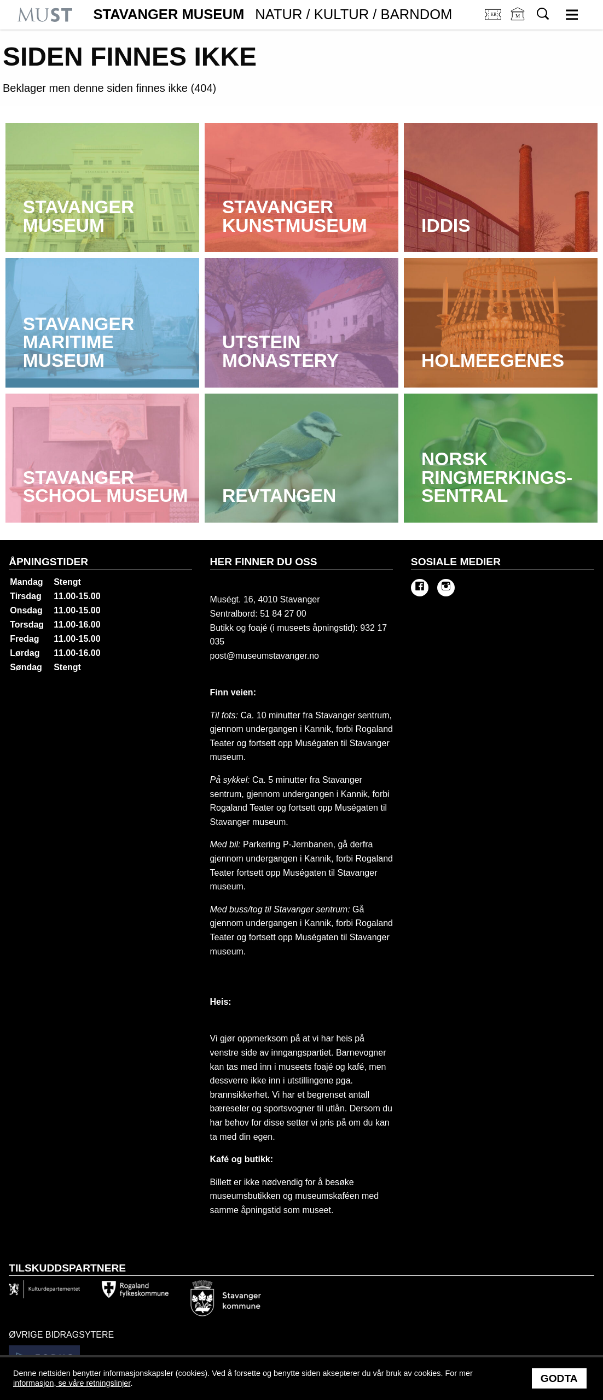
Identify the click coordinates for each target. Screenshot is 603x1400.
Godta (559, 1378)
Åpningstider (48, 561)
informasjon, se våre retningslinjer (71, 1383)
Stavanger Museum (272, 15)
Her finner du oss (263, 561)
